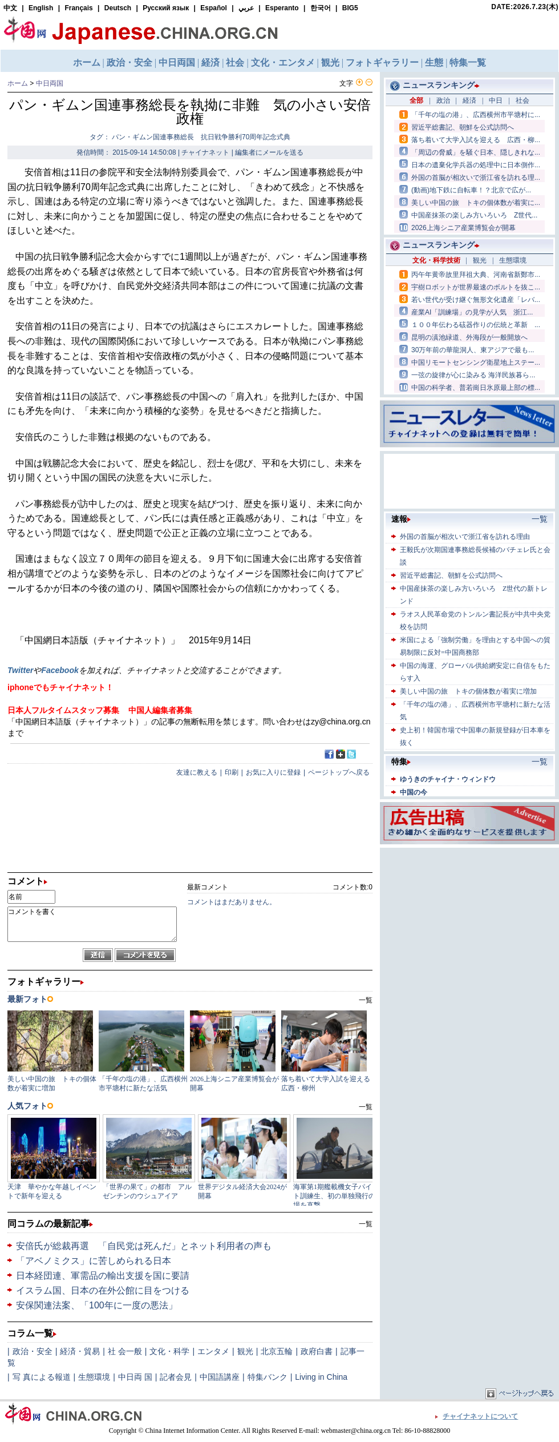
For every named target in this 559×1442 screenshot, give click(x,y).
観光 (245, 1351)
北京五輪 (277, 1351)
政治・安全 (32, 1351)
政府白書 (317, 1351)
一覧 (365, 1224)
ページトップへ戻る (339, 772)
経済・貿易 (80, 1351)
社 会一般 (125, 1351)
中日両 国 (135, 1376)
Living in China (321, 1376)
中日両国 (49, 83)
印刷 (231, 772)
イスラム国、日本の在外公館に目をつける (102, 1290)
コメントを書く (92, 924)
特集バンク (267, 1376)
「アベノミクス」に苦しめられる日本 (93, 1261)
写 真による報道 (42, 1376)
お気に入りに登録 (273, 772)
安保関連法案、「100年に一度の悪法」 (96, 1305)
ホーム (17, 83)
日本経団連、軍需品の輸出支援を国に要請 (102, 1275)
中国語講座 (220, 1376)
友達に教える (196, 772)
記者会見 (176, 1376)
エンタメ (213, 1351)
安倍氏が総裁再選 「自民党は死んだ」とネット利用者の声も (144, 1246)
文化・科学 (169, 1351)
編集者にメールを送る (269, 152)
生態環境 (94, 1376)
